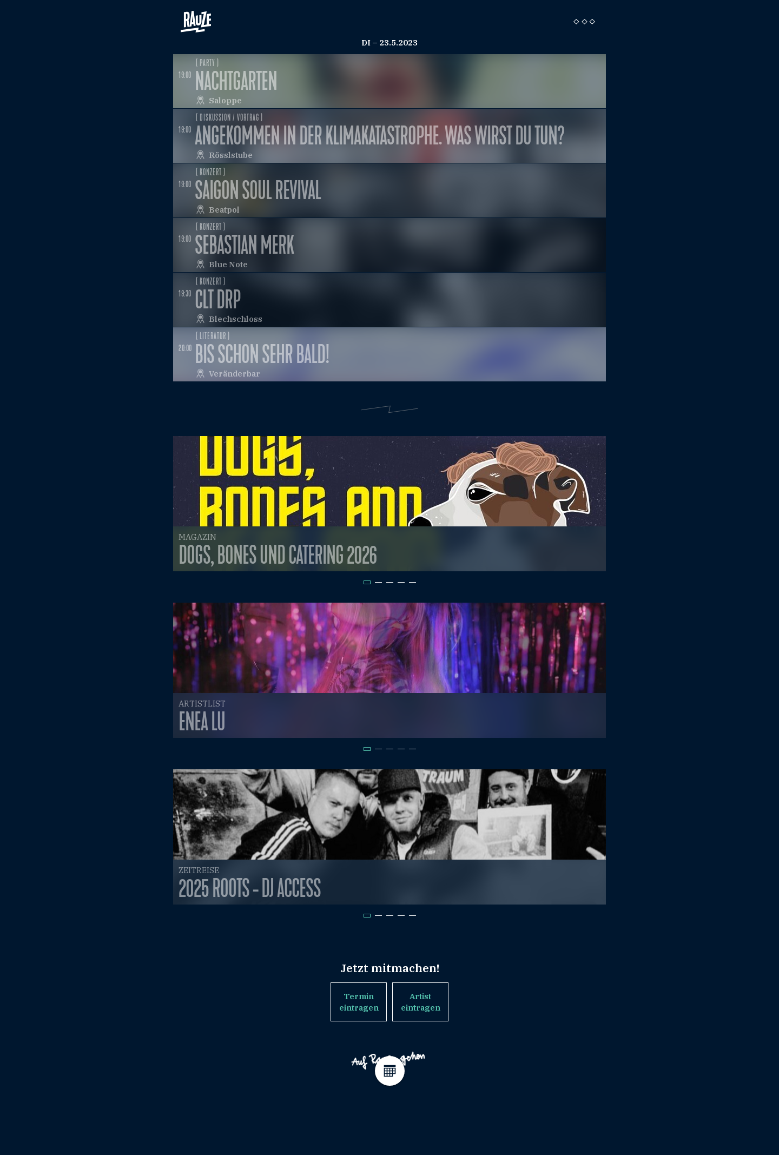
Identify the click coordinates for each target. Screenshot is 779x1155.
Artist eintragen (420, 1002)
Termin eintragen (359, 1002)
